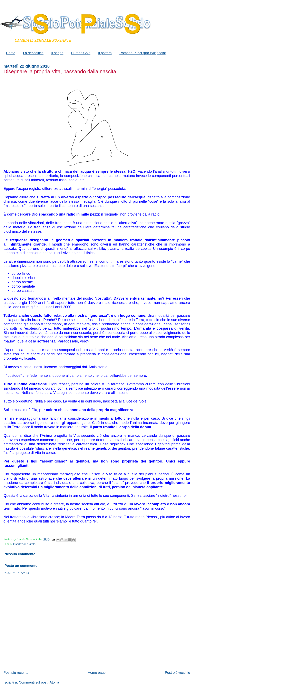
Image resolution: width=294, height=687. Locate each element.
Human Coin (80, 53)
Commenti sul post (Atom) (39, 682)
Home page (97, 673)
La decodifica (33, 53)
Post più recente (15, 673)
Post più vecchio (177, 673)
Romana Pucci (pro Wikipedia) (142, 53)
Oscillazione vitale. (24, 544)
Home (10, 53)
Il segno (57, 53)
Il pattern (105, 53)
